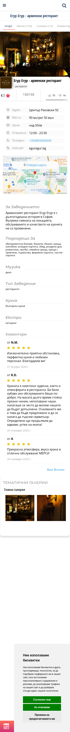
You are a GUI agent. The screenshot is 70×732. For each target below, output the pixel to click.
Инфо (9, 26)
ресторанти (21, 86)
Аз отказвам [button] (42, 707)
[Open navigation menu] (4, 5)
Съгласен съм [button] (42, 699)
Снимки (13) (45, 26)
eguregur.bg (37, 148)
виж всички (55, 470)
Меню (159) (25, 26)
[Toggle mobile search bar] (64, 5)
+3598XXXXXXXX (40, 141)
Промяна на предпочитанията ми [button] (42, 716)
